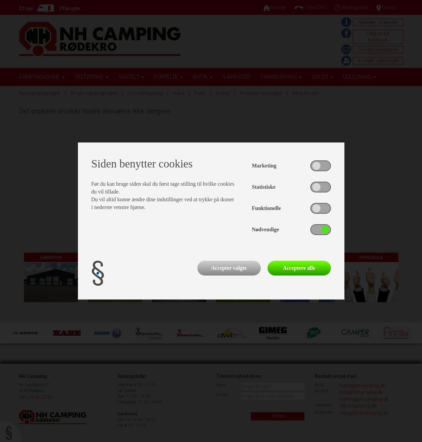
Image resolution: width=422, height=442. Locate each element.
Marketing (264, 165)
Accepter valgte (229, 268)
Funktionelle (266, 208)
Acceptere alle (299, 268)
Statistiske (264, 187)
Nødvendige (265, 229)
